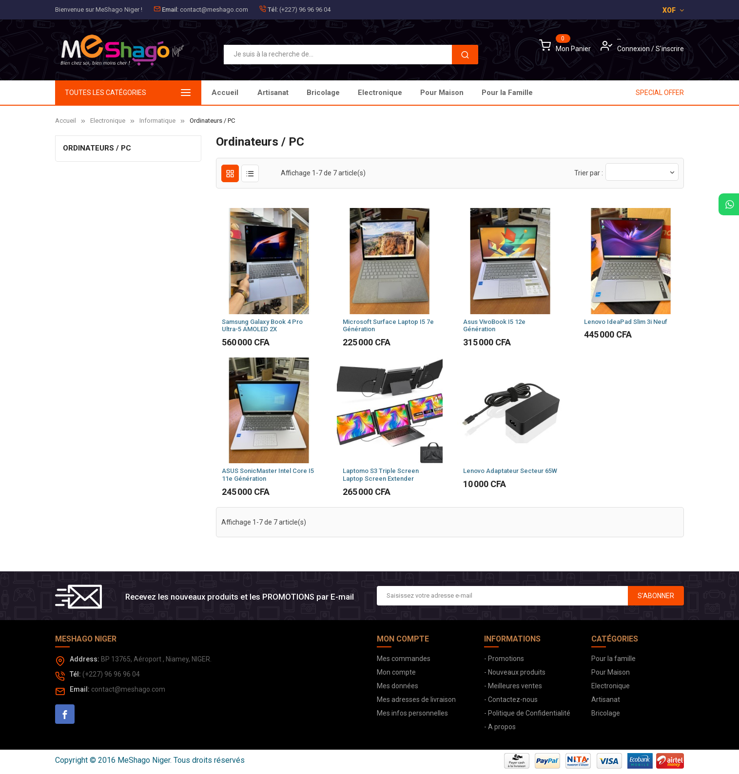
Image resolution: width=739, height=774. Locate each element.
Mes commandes (403, 658)
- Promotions (504, 658)
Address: (84, 659)
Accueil (225, 92)
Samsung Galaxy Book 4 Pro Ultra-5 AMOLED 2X (262, 325)
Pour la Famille (283, 92)
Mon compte (396, 672)
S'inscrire (670, 49)
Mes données (397, 686)
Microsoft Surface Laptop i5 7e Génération (388, 325)
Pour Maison (348, 92)
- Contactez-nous (511, 699)
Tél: (273, 9)
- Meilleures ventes (513, 686)
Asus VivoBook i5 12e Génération (494, 325)
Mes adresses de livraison (416, 699)
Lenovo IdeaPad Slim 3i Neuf (625, 321)
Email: (170, 9)
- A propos (500, 727)
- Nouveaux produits (514, 672)
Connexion (634, 49)
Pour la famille (613, 658)
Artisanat (521, 92)
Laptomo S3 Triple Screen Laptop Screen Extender (381, 474)
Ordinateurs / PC (97, 148)
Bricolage (469, 92)
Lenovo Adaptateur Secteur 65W (510, 470)
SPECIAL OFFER (660, 92)
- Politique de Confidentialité (527, 713)
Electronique (411, 92)
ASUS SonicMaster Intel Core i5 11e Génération (268, 474)
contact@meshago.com (214, 9)
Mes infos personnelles (412, 713)
